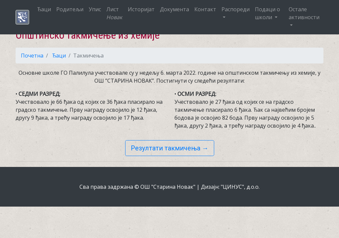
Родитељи (69, 9)
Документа (174, 9)
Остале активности (304, 13)
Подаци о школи (267, 13)
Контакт (205, 9)
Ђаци (44, 9)
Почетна (32, 55)
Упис (95, 9)
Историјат (141, 9)
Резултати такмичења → (170, 148)
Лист (114, 13)
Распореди (235, 9)
